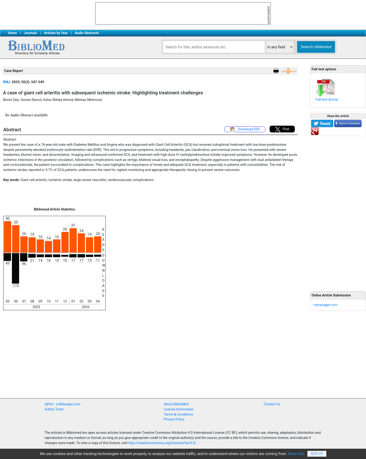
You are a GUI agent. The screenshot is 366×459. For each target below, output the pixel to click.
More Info (296, 454)
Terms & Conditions (178, 414)
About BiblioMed (176, 404)
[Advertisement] (338, 211)
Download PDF (245, 129)
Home (12, 33)
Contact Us (272, 404)
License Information (179, 409)
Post (282, 129)
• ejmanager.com (325, 305)
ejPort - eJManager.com (62, 404)
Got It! (317, 454)
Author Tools (54, 409)
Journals (30, 33)
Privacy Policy (174, 419)
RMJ (6, 82)
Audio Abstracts (87, 33)
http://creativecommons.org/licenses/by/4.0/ (162, 443)
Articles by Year (56, 33)
